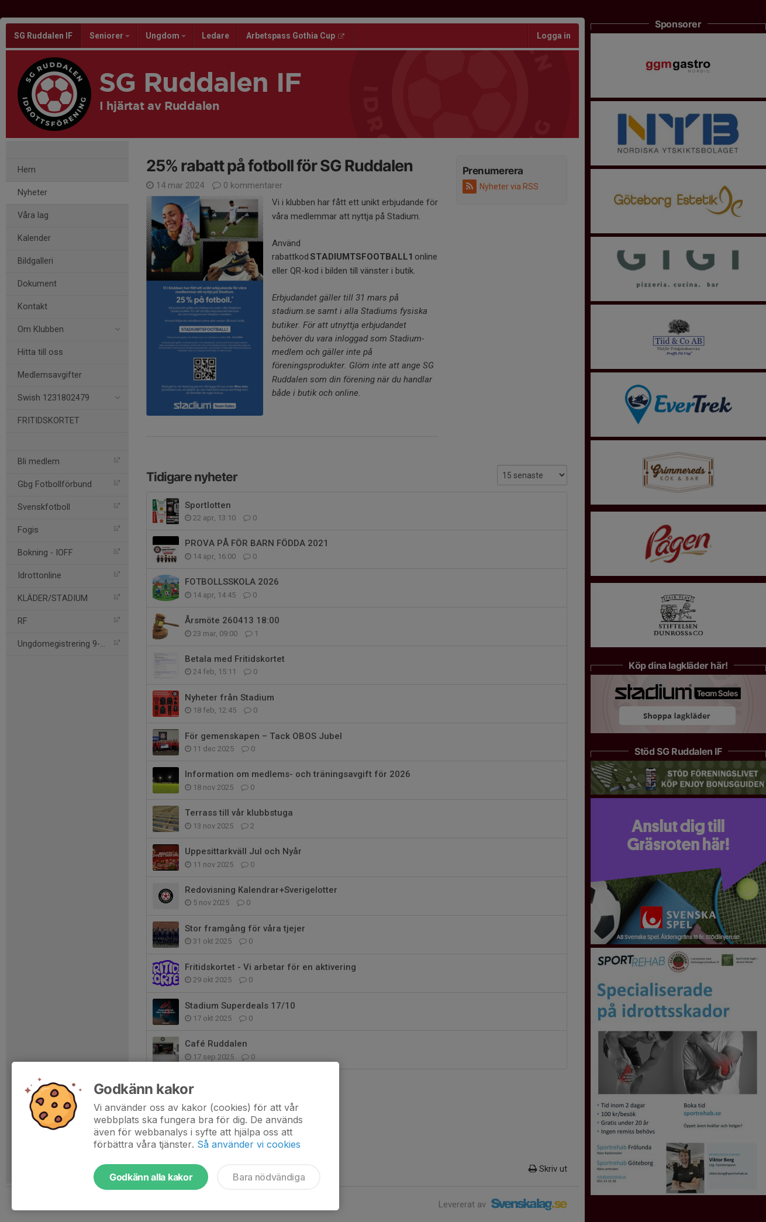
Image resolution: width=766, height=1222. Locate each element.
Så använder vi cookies (249, 1144)
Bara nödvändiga (269, 1177)
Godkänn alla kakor (150, 1177)
